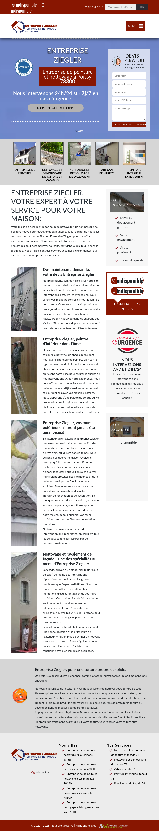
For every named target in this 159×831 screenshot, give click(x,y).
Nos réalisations (56, 108)
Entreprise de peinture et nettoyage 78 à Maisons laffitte (80, 754)
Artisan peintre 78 (123, 769)
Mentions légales (85, 825)
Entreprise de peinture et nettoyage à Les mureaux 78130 (80, 778)
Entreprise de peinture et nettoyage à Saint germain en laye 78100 (81, 807)
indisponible (24, 4)
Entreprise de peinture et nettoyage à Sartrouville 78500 (80, 792)
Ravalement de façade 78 (128, 783)
